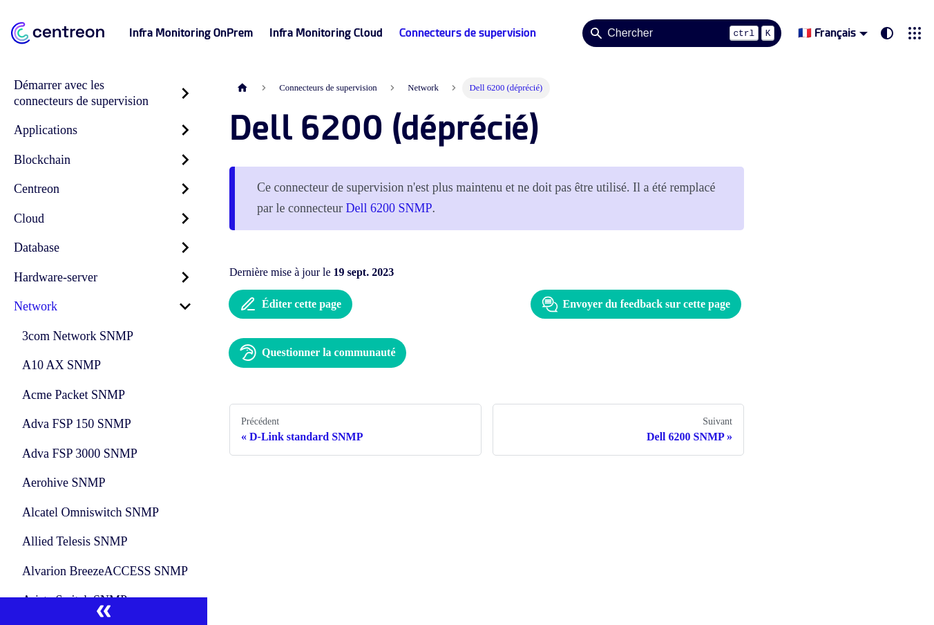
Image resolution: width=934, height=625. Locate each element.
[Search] (681, 33)
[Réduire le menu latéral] (103, 611)
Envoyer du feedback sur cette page (636, 304)
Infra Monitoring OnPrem (191, 32)
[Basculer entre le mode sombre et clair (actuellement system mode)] (887, 33)
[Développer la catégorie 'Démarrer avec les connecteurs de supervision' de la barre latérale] (185, 93)
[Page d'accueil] (242, 88)
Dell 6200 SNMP (388, 208)
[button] (914, 33)
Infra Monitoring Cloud (326, 32)
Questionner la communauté (317, 352)
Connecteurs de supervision (467, 32)
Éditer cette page (290, 304)
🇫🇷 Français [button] (827, 32)
